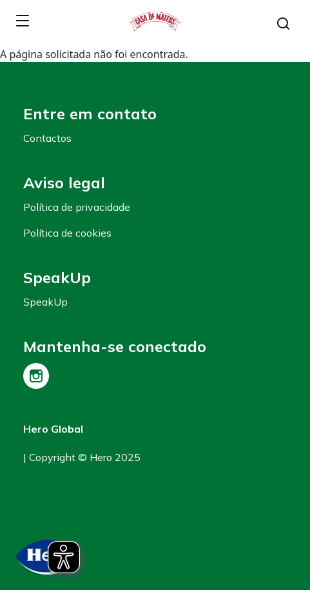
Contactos (47, 138)
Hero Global (53, 428)
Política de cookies (67, 232)
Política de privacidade (76, 207)
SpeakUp (45, 301)
